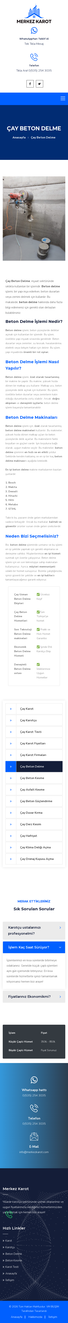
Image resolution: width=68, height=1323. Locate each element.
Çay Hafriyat (21, 835)
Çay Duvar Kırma (23, 812)
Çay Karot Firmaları (25, 755)
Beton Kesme (13, 1260)
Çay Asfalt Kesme (24, 789)
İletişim (9, 1280)
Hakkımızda (35, 1317)
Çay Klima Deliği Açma (28, 847)
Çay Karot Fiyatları (25, 743)
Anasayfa (19, 137)
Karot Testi (11, 1267)
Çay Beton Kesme (24, 778)
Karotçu (10, 1247)
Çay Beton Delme (24, 766)
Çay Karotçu (21, 720)
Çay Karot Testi (23, 731)
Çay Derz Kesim (23, 824)
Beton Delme (13, 1254)
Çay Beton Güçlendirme (28, 801)
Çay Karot (19, 708)
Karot (8, 1241)
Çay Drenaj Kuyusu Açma (29, 858)
